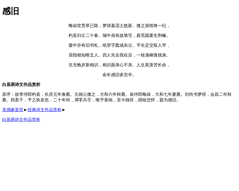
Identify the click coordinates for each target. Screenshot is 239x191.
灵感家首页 (12, 109)
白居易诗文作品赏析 (21, 119)
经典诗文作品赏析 (45, 109)
